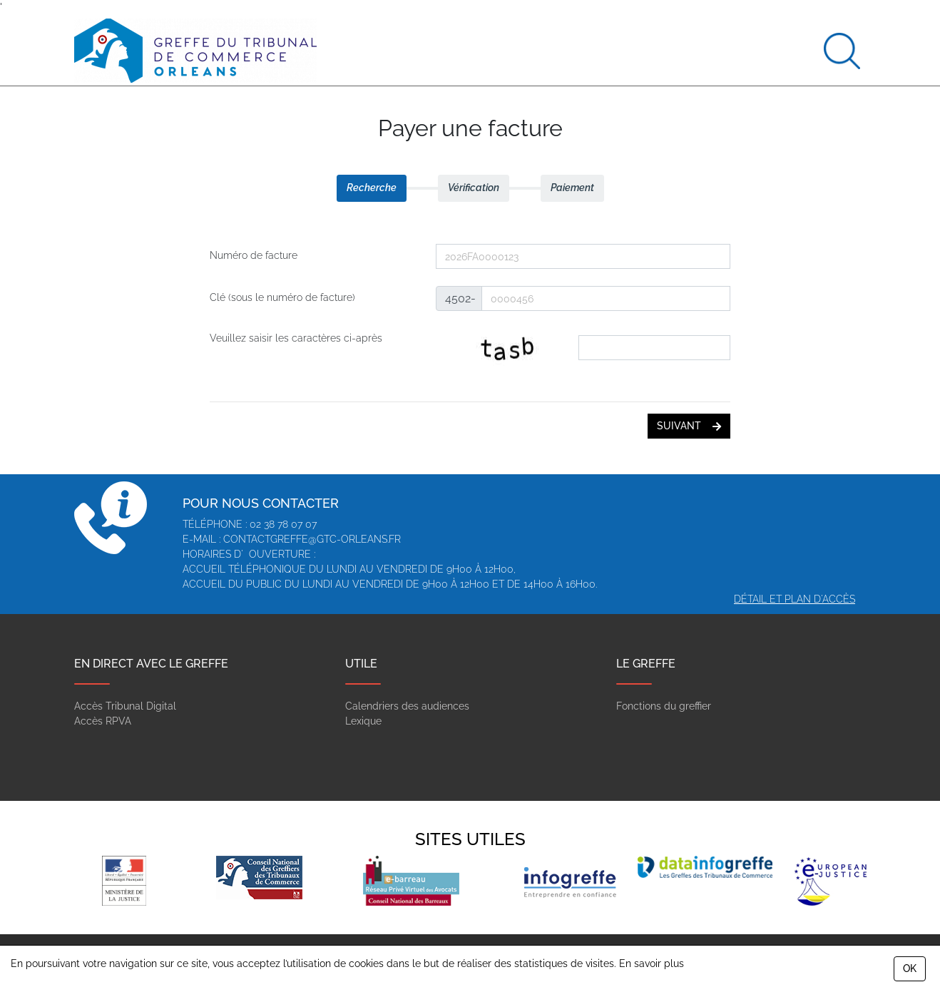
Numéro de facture (253, 255)
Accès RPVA (102, 721)
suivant (689, 425)
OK (909, 968)
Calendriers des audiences (407, 706)
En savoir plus (651, 963)
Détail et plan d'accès (794, 599)
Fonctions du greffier (663, 706)
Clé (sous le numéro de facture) (282, 297)
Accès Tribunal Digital (125, 706)
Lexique (363, 721)
